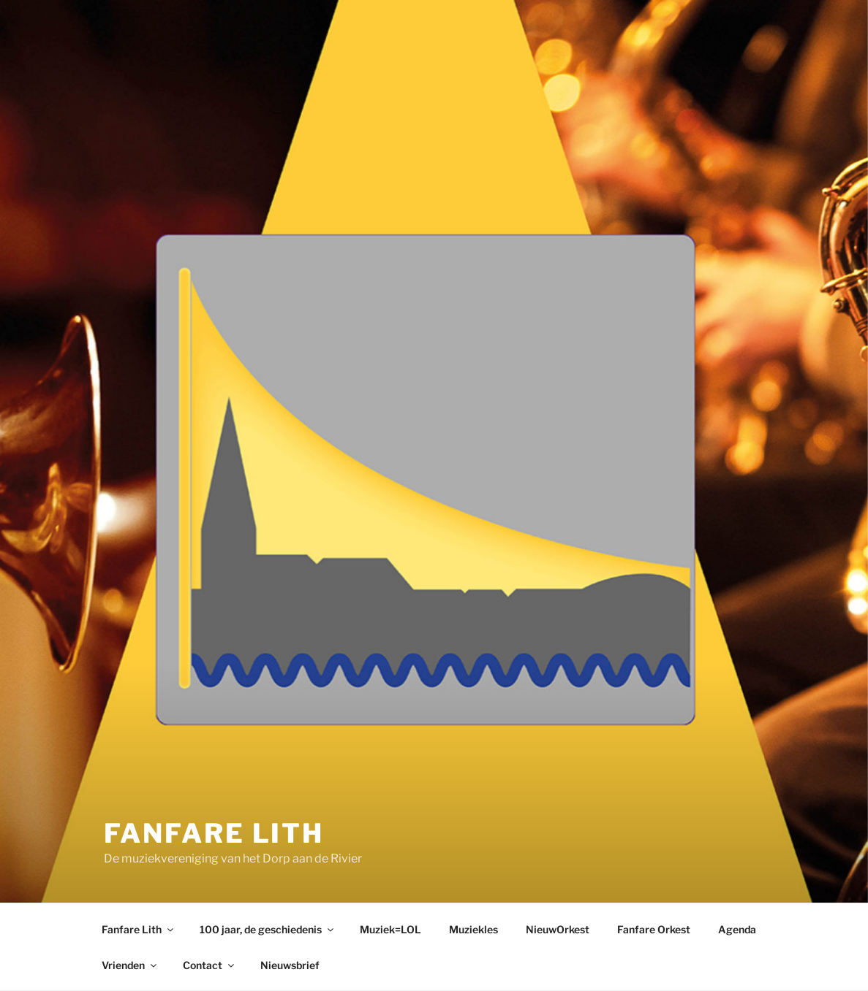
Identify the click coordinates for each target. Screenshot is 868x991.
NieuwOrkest (557, 929)
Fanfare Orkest (653, 929)
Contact (209, 965)
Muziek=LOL (390, 929)
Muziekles (473, 929)
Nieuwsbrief (290, 965)
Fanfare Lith (214, 833)
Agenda (737, 929)
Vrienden (130, 965)
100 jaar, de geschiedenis (268, 929)
